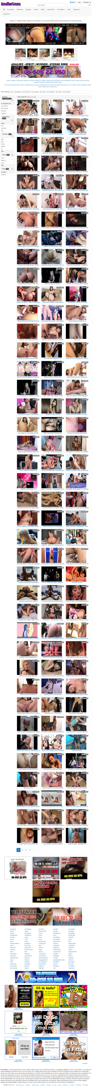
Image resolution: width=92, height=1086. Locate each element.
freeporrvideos (14, 943)
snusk (12, 939)
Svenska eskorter (84, 80)
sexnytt (55, 958)
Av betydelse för (6, 103)
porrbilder (71, 966)
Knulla (78, 85)
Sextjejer (36, 82)
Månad (3, 146)
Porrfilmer (73, 85)
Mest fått (3, 111)
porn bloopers (17, 91)
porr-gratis (56, 939)
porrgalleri (71, 933)
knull (40, 935)
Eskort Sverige (75, 80)
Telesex (32, 80)
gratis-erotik (42, 931)
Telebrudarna (20, 80)
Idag (2, 139)
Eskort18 (52, 82)
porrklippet (28, 929)
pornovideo (13, 966)
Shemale (86, 2)
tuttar (11, 951)
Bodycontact (58, 82)
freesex (27, 958)
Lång (2, 163)
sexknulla (56, 945)
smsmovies (56, 941)
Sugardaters (83, 85)
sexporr (55, 943)
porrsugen (71, 929)
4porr (11, 941)
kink (26, 951)
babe (40, 949)
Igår (2, 141)
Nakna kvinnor (20, 85)
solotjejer (56, 956)
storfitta (55, 953)
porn (12, 91)
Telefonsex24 (50, 80)
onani (26, 937)
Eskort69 (13, 85)
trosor (12, 945)
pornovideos (43, 962)
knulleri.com (11, 1085)
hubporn (27, 953)
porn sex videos (66, 91)
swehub (12, 949)
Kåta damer (54, 86)
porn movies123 (51, 91)
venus (41, 933)
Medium (3, 160)
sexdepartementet (59, 960)
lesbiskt (70, 937)
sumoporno (42, 956)
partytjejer (28, 933)
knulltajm (56, 966)
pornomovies (29, 949)
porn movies (42, 91)
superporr (71, 968)
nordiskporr (42, 943)
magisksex (28, 935)
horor (55, 935)
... (34, 850)
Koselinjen (43, 80)
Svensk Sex (67, 85)
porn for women (26, 91)
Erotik (48, 85)
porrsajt (70, 964)
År (1, 149)
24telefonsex (14, 958)
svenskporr (42, 953)
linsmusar (28, 945)
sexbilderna (57, 933)
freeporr (27, 960)
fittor (69, 941)
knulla (12, 933)
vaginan (41, 966)
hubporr (12, 937)
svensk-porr (57, 951)
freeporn (27, 962)
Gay (79, 2)
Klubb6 (47, 82)
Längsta (3, 113)
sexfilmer (56, 947)
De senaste (4, 106)
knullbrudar (42, 941)
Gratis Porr (53, 85)
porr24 (55, 964)
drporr (70, 953)
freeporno (13, 964)
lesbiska (41, 968)
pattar (26, 931)
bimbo (26, 968)
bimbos (27, 966)
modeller (71, 931)
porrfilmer (56, 962)
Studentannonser (29, 85)
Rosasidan (42, 82)
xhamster (13, 929)
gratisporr (28, 943)
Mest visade (4, 108)
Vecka (3, 144)
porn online (58, 91)
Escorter (37, 85)
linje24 (12, 931)
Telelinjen (13, 80)
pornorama (13, 968)
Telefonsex (27, 80)
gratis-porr (28, 947)
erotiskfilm (71, 945)
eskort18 (13, 947)
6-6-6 (26, 939)
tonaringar (13, 953)
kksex (70, 949)
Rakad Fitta (60, 85)
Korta (2, 158)
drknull (41, 947)
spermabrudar (43, 958)
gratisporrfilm (72, 951)
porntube (27, 964)
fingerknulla (72, 943)
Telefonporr (57, 80)
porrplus (71, 958)
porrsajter (71, 962)
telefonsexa (57, 949)
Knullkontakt (43, 85)
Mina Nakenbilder (66, 80)
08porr (70, 956)
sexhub (70, 960)
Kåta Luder (7, 85)
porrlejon (41, 929)
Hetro (73, 2)
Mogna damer (46, 86)
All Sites (3, 172)
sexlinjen (13, 956)
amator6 (71, 947)
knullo (26, 941)
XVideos (3, 174)
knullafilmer (13, 935)
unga (11, 960)
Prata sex (37, 80)
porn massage (34, 91)
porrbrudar (71, 935)
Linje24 (8, 80)
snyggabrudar (43, 960)
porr (54, 968)
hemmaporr (28, 956)
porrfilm (55, 929)
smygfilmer (56, 937)
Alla (2, 130)
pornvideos (42, 964)
